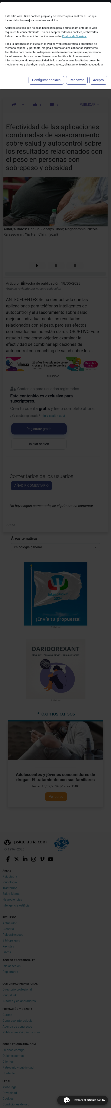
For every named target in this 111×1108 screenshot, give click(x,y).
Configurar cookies (46, 80)
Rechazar (77, 80)
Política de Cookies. (74, 36)
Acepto (98, 80)
